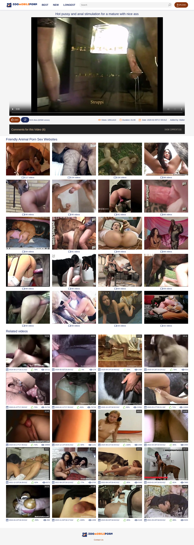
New (56, 5)
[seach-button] (169, 5)
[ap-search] (125, 5)
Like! (14, 119)
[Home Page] (21, 5)
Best (45, 5)
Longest (69, 5)
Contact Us (98, 540)
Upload (181, 5)
